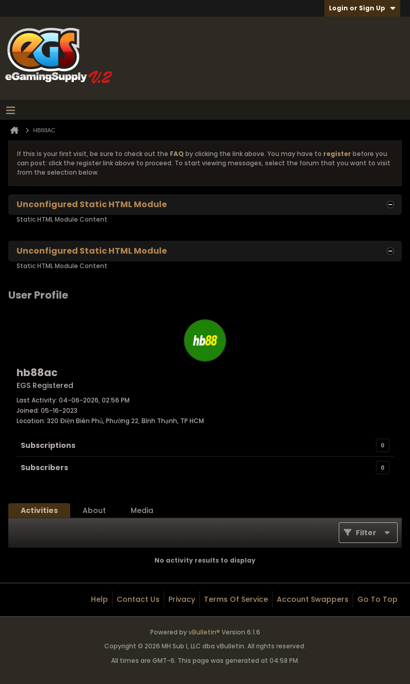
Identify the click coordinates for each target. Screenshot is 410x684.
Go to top (377, 599)
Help (99, 599)
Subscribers (44, 467)
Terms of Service (236, 599)
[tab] (39, 510)
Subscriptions (48, 445)
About (94, 510)
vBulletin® (204, 632)
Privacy (181, 599)
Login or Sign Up (362, 8)
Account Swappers (313, 599)
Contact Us (138, 599)
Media (142, 510)
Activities (39, 510)
